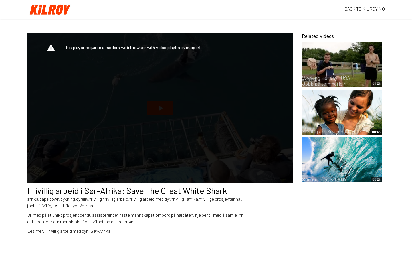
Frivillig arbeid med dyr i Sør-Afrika (77, 231)
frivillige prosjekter (217, 199)
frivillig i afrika (184, 199)
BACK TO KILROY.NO (364, 8)
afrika (32, 199)
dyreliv (82, 199)
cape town (49, 199)
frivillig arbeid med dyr (149, 199)
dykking (67, 199)
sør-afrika (62, 205)
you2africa (83, 205)
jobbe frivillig (39, 205)
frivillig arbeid (115, 199)
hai (238, 199)
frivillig (95, 199)
